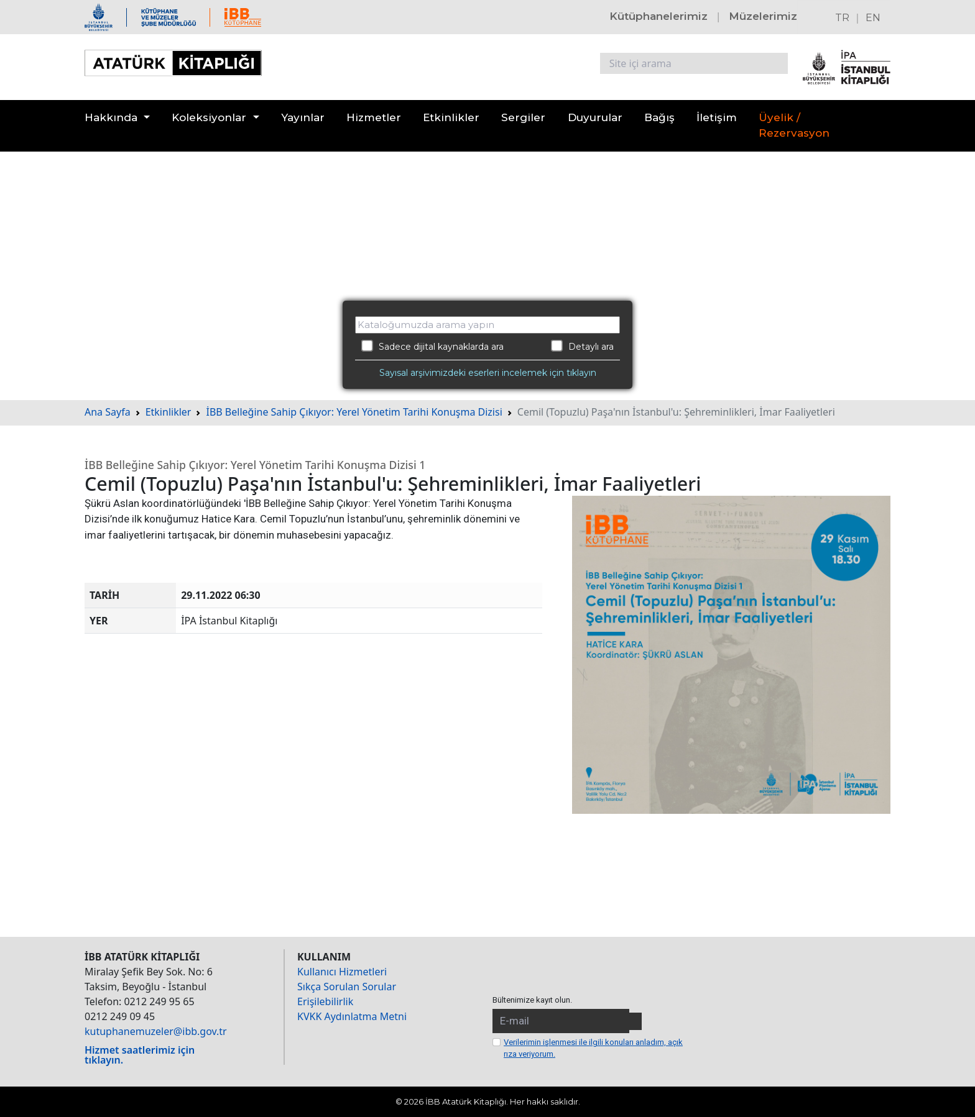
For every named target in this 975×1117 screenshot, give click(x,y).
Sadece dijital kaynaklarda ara (432, 346)
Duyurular (595, 117)
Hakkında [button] (111, 117)
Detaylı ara (582, 346)
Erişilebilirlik (325, 1001)
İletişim (716, 117)
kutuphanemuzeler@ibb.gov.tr (156, 1031)
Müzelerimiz (763, 16)
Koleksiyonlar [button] (209, 117)
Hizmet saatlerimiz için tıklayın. (140, 1055)
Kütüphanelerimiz (658, 16)
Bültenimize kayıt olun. (532, 1000)
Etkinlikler (451, 117)
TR (842, 18)
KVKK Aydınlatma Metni (352, 1016)
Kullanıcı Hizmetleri (342, 971)
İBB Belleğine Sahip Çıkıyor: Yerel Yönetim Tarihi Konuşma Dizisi (354, 412)
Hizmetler (373, 117)
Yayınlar (303, 117)
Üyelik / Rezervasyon (794, 125)
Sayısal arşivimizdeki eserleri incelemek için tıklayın (487, 372)
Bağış (659, 117)
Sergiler (523, 117)
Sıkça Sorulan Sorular (346, 986)
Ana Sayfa (108, 412)
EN (873, 18)
